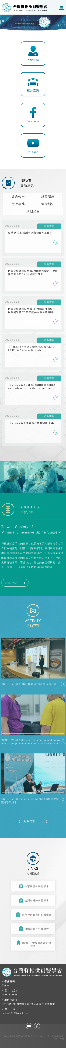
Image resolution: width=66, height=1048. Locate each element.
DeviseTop (59, 1038)
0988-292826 (9, 994)
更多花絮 (29, 821)
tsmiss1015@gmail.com (15, 1013)
